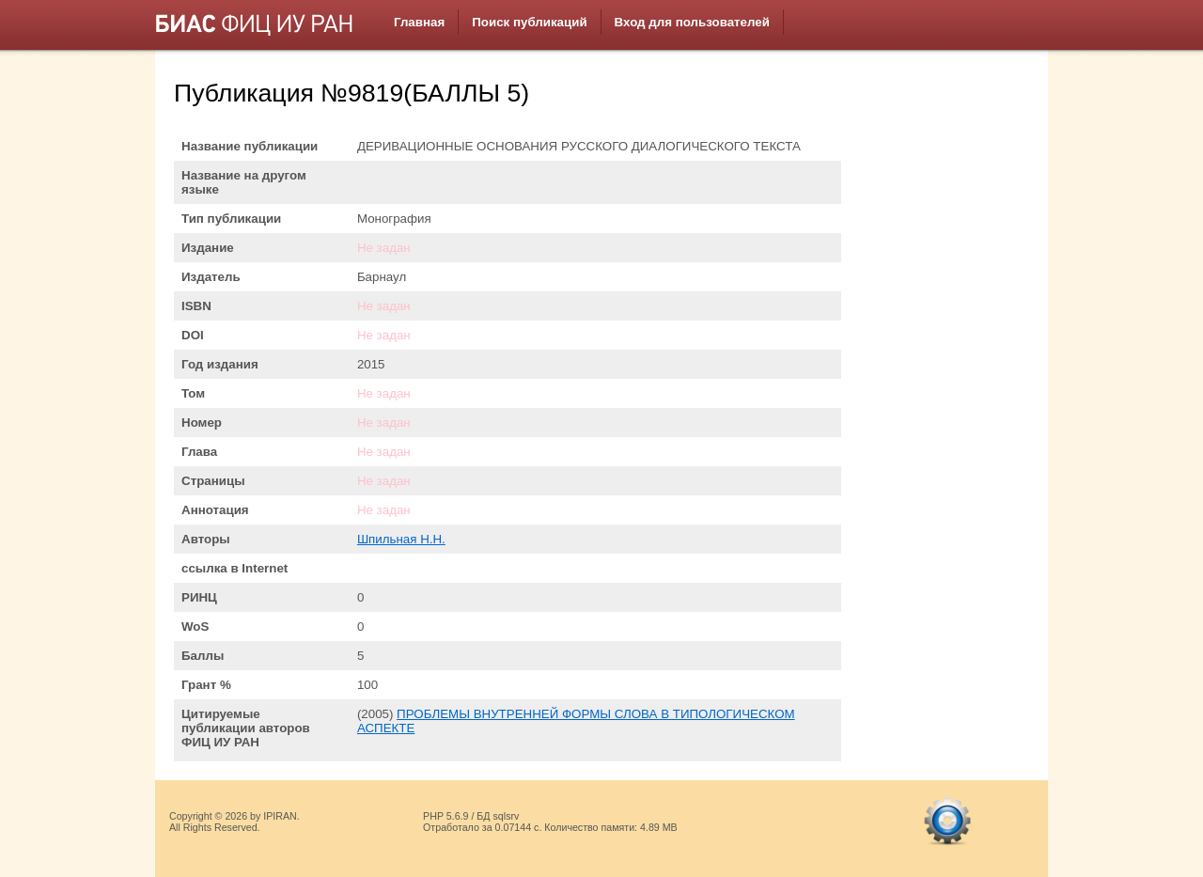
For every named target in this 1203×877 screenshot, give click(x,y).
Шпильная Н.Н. (401, 539)
